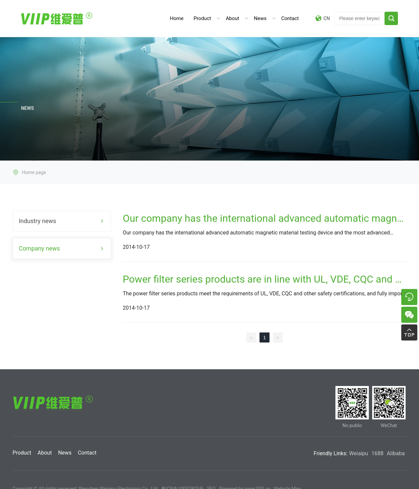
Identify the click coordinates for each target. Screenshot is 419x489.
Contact (290, 18)
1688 (378, 453)
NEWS (27, 110)
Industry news (37, 220)
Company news (39, 248)
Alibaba (396, 453)
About (232, 18)
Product (202, 18)
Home (176, 18)
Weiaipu (358, 453)
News (260, 18)
